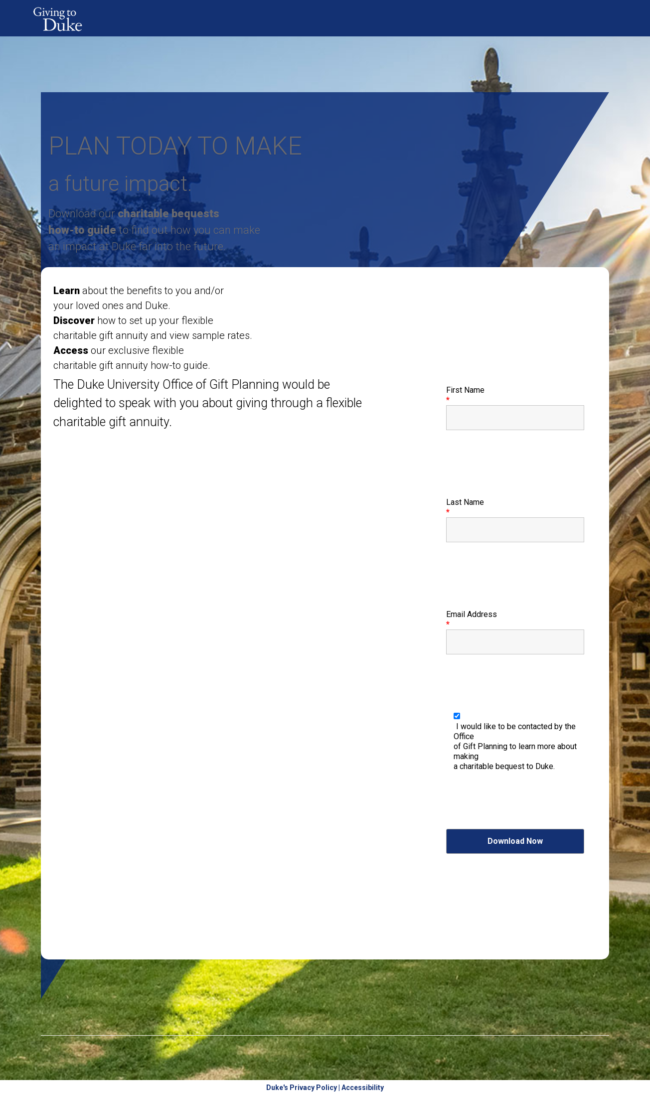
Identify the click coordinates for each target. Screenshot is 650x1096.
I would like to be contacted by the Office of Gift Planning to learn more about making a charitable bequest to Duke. (515, 746)
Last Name (465, 507)
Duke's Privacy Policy (301, 1088)
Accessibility (362, 1088)
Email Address (471, 619)
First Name (465, 395)
